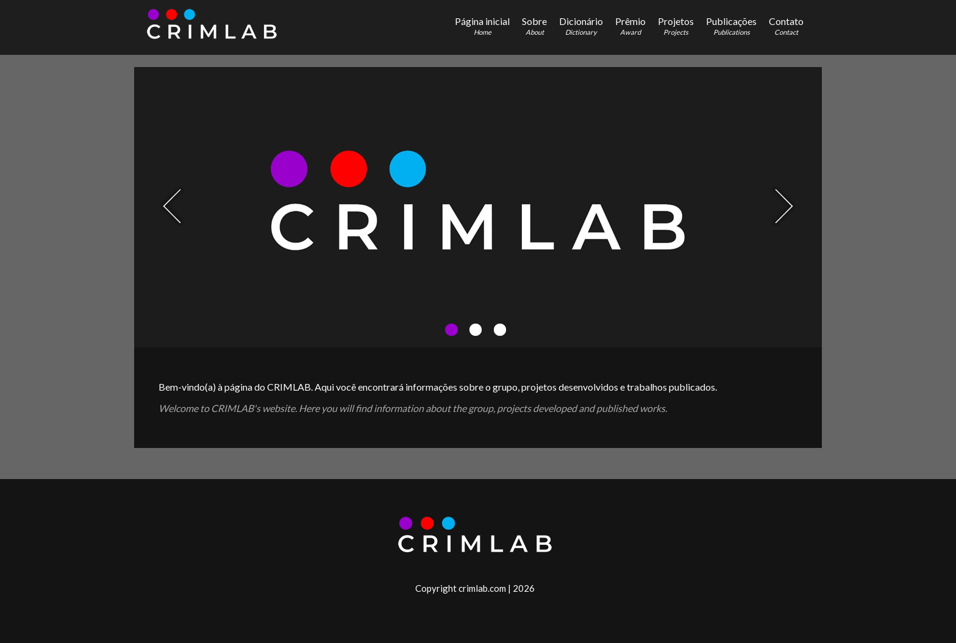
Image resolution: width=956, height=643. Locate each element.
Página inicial (482, 25)
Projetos (676, 25)
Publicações (731, 25)
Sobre (534, 25)
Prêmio (630, 25)
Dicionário (581, 25)
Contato (786, 25)
